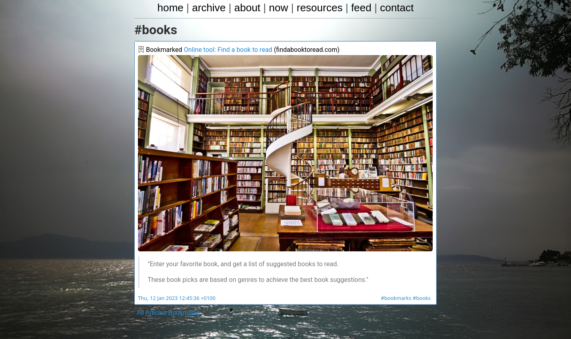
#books (422, 298)
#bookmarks (396, 298)
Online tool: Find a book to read (228, 49)
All (140, 312)
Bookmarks (184, 312)
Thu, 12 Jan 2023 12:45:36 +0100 (177, 298)
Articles (155, 312)
